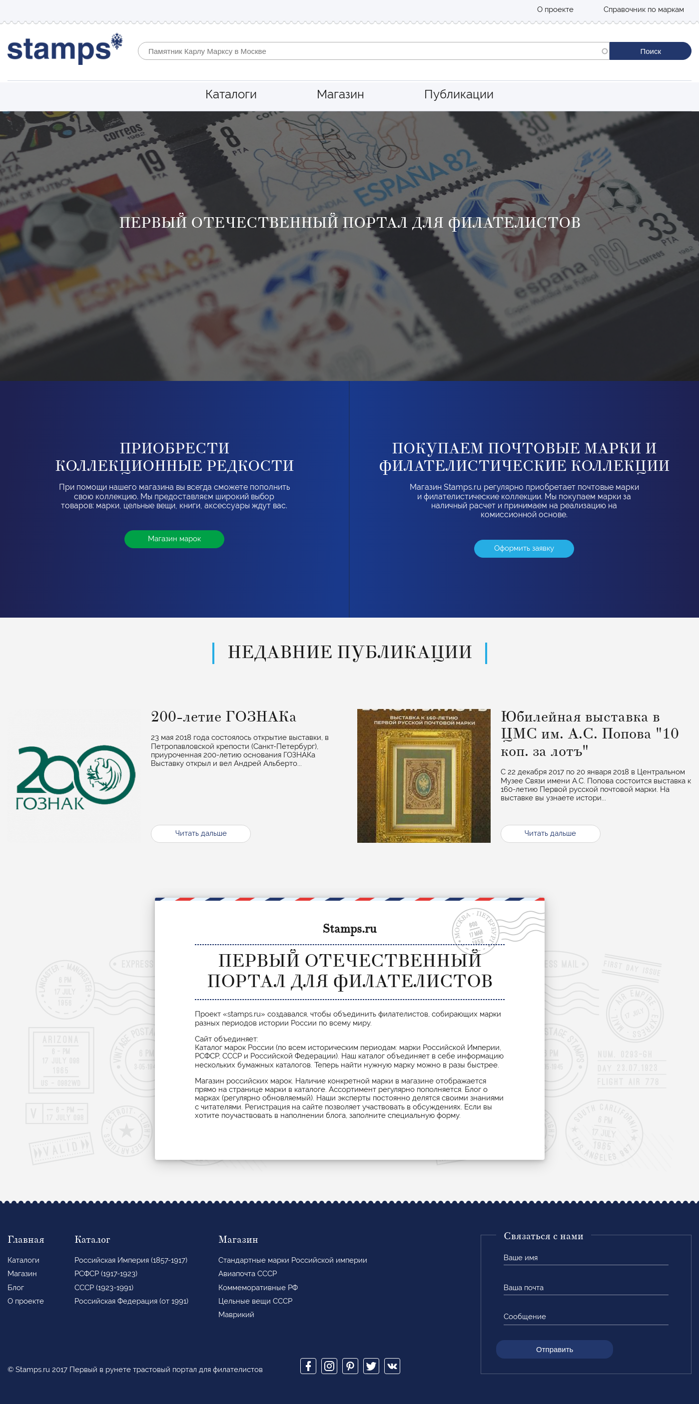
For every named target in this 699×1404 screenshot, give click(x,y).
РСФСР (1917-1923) (105, 1273)
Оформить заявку (524, 548)
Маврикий (236, 1314)
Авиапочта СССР (247, 1273)
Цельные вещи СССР (255, 1301)
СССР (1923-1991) (103, 1287)
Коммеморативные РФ (258, 1287)
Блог (15, 1287)
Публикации (459, 94)
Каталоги (231, 94)
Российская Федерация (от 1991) (131, 1301)
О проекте (555, 9)
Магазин (340, 94)
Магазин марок (174, 538)
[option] (349, 246)
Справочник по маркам (644, 9)
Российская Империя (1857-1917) (130, 1260)
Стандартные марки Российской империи (292, 1260)
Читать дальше (201, 833)
